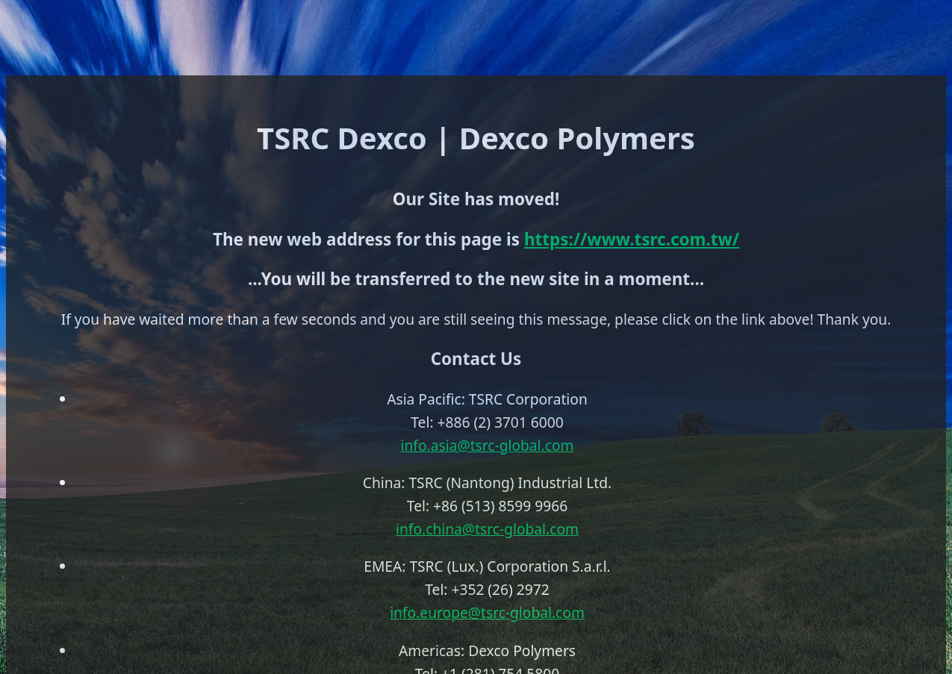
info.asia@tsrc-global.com (487, 445)
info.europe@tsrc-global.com (487, 612)
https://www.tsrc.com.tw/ (631, 239)
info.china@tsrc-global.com (487, 529)
